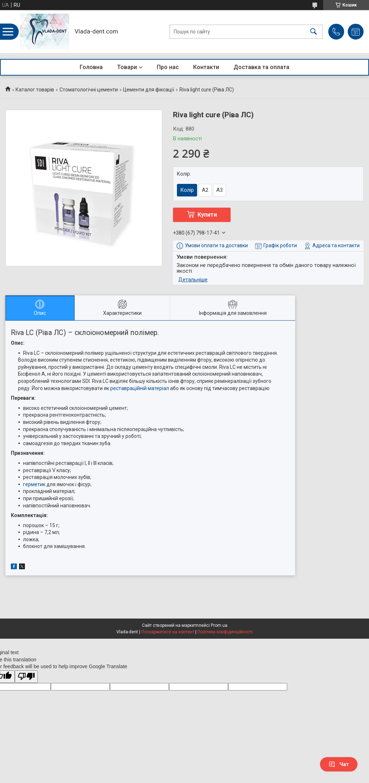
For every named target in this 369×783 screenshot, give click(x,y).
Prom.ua (219, 625)
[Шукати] (313, 32)
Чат (339, 764)
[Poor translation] (26, 676)
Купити (207, 214)
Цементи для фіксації (148, 89)
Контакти (206, 67)
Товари (127, 67)
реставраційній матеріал (139, 388)
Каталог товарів (34, 89)
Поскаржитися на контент (167, 631)
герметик (34, 484)
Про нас (168, 67)
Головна (91, 67)
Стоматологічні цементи (88, 89)
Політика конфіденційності (225, 631)
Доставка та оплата (261, 67)
